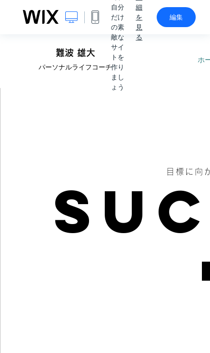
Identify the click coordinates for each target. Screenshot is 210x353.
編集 (176, 17)
